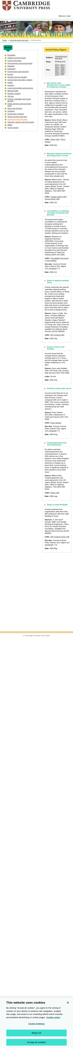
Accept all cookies (36, 1044)
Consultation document (59, 258)
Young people (12, 128)
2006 (62, 71)
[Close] (67, 1004)
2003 (57, 74)
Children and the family (16, 58)
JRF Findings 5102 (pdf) (59, 537)
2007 (57, 71)
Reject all (36, 1034)
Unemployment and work (19, 40)
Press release (51, 260)
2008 (62, 69)
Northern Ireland (14, 93)
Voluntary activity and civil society (20, 122)
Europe (10, 74)
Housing (10, 85)
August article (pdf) (52, 199)
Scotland (11, 111)
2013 (57, 65)
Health (10, 82)
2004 (62, 72)
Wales (9, 125)
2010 (62, 67)
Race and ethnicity (14, 108)
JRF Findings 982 (57, 335)
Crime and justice (14, 61)
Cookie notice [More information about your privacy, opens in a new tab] (53, 1019)
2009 (57, 69)
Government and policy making (19, 80)
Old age (10, 96)
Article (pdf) (54, 493)
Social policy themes (15, 114)
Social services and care (17, 117)
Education (11, 55)
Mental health (12, 91)
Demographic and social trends (19, 63)
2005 (57, 72)
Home (4, 40)
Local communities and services (20, 88)
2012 (62, 65)
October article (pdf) (58, 197)
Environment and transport (18, 72)
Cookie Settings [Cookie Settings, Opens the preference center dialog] (36, 1025)
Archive (8, 47)
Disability (11, 66)
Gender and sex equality (17, 77)
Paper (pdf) (54, 139)
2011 (57, 67)
